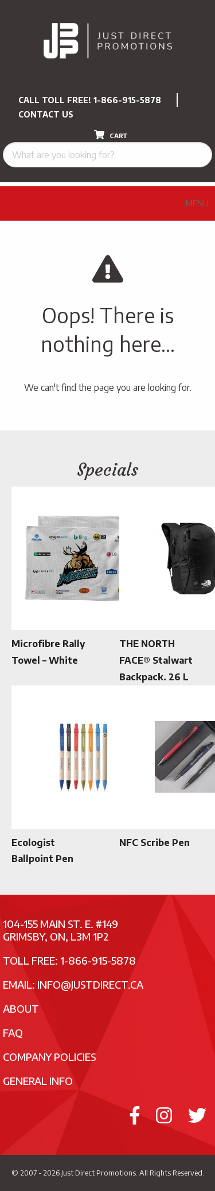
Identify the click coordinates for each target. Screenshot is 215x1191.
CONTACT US (45, 114)
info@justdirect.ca (90, 984)
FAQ (13, 1032)
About (21, 1008)
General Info (38, 1080)
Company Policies (49, 1056)
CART (111, 134)
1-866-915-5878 (127, 100)
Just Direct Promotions (98, 1172)
